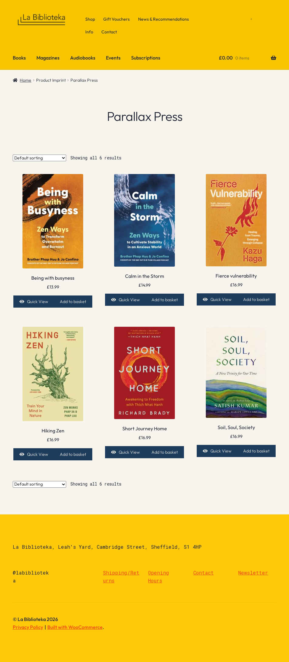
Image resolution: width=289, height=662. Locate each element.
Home (25, 80)
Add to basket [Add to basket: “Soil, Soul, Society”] (256, 451)
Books (19, 58)
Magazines (47, 58)
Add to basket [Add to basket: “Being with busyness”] (73, 301)
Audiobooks (82, 58)
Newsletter (253, 572)
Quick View (37, 301)
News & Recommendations (163, 19)
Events (113, 58)
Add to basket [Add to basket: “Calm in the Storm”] (164, 299)
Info (89, 32)
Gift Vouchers (116, 19)
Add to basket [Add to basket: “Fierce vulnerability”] (256, 299)
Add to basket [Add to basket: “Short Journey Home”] (164, 452)
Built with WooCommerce (75, 627)
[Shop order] (39, 158)
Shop (90, 19)
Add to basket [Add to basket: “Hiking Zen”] (73, 454)
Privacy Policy (28, 627)
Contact (109, 32)
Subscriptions (145, 58)
